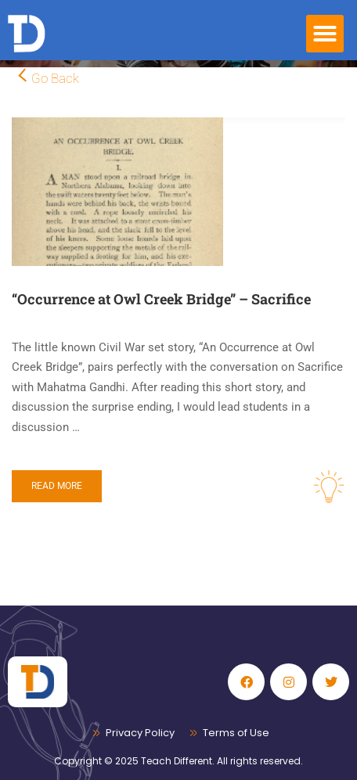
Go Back (55, 78)
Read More (56, 485)
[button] (325, 33)
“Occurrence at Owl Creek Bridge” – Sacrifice (161, 298)
